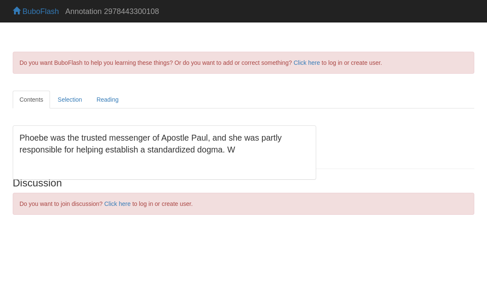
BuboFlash (36, 11)
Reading (108, 99)
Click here (307, 62)
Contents (31, 99)
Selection (70, 99)
